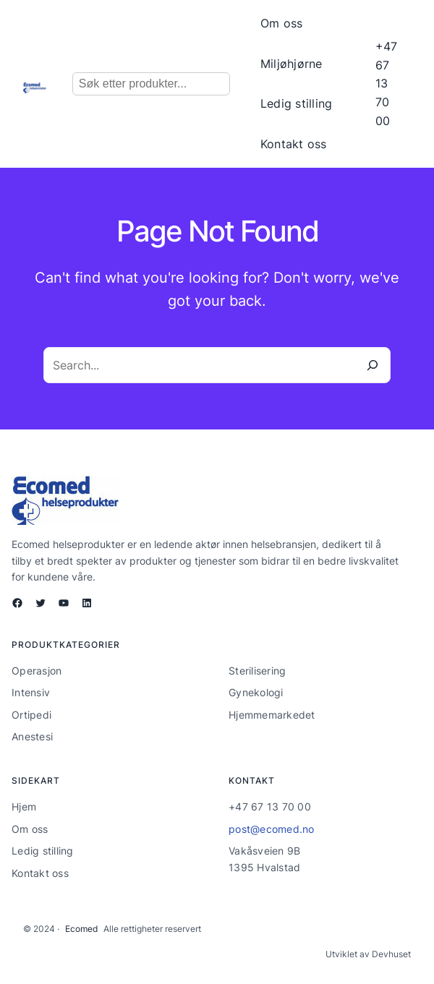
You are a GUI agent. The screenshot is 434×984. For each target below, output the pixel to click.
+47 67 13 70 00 (386, 83)
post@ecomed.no (272, 829)
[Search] (372, 365)
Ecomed (81, 928)
